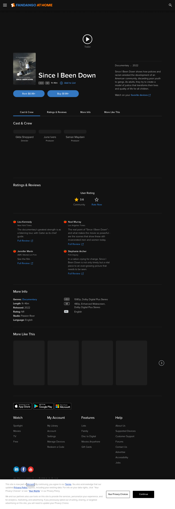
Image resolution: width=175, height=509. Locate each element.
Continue (143, 494)
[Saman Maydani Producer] (75, 151)
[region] (87, 494)
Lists (84, 425)
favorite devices (141, 95)
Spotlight (18, 425)
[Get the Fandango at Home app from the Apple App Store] (22, 406)
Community (79, 204)
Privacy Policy (21, 487)
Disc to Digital (89, 436)
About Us (120, 425)
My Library (52, 425)
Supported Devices (126, 431)
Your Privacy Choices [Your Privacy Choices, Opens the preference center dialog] (118, 494)
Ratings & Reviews (57, 112)
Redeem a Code (55, 447)
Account (51, 431)
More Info (85, 112)
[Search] (170, 5)
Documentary (29, 299)
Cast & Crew (26, 112)
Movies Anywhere (91, 441)
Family (85, 431)
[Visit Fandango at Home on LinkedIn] (16, 470)
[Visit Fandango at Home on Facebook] (23, 470)
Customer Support (125, 436)
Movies (17, 431)
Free (15, 441)
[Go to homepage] (32, 5)
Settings (51, 436)
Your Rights (34, 491)
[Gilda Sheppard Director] (24, 151)
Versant (30, 484)
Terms (68, 484)
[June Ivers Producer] (49, 151)
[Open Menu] (5, 5)
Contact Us (121, 447)
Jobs (118, 462)
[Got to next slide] (161, 362)
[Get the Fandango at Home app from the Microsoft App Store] (63, 406)
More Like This (112, 112)
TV (14, 436)
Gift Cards (87, 447)
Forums (119, 441)
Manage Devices (56, 441)
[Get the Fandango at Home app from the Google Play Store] (43, 406)
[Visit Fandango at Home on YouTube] (31, 470)
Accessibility (122, 457)
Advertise (120, 452)
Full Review (25, 240)
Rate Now (97, 204)
